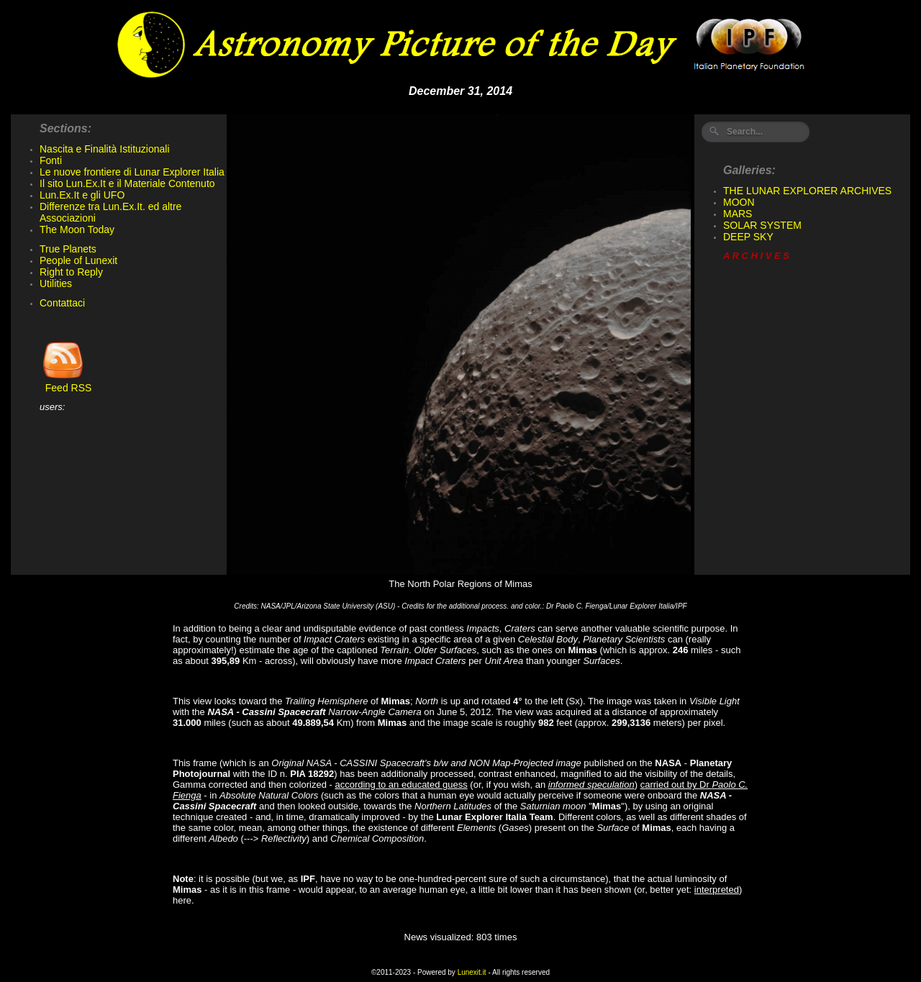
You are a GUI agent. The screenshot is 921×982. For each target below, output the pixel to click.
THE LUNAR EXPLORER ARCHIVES (807, 190)
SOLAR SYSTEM (762, 225)
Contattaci (62, 303)
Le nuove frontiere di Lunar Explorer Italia (132, 172)
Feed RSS (65, 383)
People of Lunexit (78, 260)
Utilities (56, 283)
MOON (739, 202)
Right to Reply (71, 272)
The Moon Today (77, 229)
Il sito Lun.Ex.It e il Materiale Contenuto (127, 183)
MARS (737, 213)
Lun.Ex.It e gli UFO (82, 195)
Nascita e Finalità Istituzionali (105, 149)
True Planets (68, 249)
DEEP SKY (748, 236)
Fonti (51, 160)
